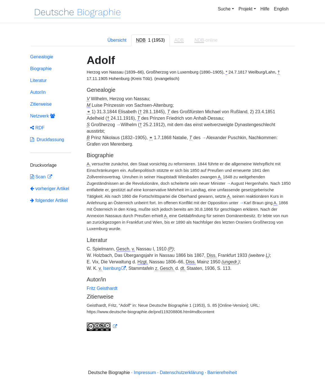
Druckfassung (47, 139)
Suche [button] (224, 8)
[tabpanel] (162, 193)
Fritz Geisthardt (102, 288)
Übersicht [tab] (116, 40)
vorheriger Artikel (49, 188)
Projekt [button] (246, 8)
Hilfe (265, 8)
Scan (38, 176)
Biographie (41, 68)
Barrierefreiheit (222, 372)
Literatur (38, 80)
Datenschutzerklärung (182, 372)
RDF (37, 127)
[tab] (150, 40)
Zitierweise (41, 104)
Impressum (145, 372)
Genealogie (41, 56)
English (281, 8)
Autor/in (38, 92)
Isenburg (112, 268)
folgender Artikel (49, 200)
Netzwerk (42, 116)
